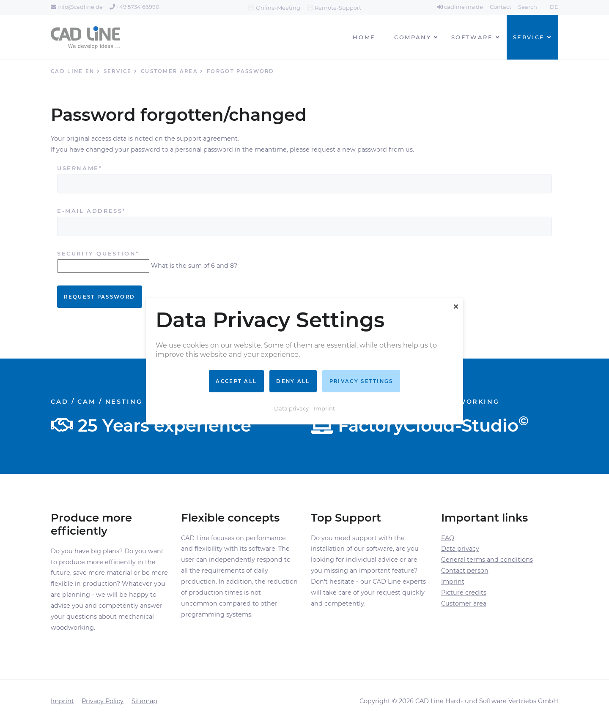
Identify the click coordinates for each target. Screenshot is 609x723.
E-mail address (91, 211)
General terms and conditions (487, 559)
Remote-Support (338, 7)
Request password (99, 297)
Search (527, 6)
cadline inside (460, 6)
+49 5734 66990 (134, 6)
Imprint (452, 581)
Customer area (463, 603)
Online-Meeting (278, 7)
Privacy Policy (102, 701)
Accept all (236, 381)
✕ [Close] (455, 307)
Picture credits (463, 592)
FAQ (447, 538)
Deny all (293, 381)
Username (81, 168)
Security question (98, 253)
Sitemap (144, 701)
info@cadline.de (77, 6)
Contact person (464, 570)
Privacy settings (361, 381)
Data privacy (460, 548)
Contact (500, 6)
